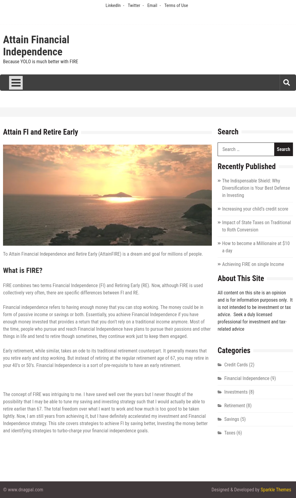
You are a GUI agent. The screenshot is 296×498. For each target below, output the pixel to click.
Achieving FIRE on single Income (253, 264)
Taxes (229, 433)
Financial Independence (246, 378)
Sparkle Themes (276, 490)
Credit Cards (236, 365)
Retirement (234, 405)
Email (152, 5)
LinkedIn (113, 5)
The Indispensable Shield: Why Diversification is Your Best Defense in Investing (256, 188)
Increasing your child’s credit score (255, 209)
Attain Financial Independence (36, 46)
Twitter (134, 5)
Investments (236, 392)
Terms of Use (176, 5)
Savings (231, 419)
